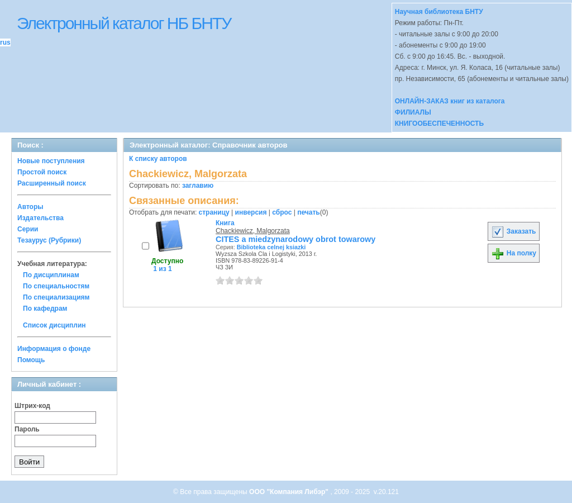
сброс (282, 212)
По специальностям (56, 286)
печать (308, 212)
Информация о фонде (53, 349)
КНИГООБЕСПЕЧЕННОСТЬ (439, 123)
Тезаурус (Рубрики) (49, 240)
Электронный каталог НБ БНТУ (124, 23)
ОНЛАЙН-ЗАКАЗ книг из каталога (450, 101)
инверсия (251, 212)
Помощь (31, 360)
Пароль (27, 429)
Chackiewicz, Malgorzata (253, 231)
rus (5, 42)
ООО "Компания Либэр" (289, 492)
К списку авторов (158, 159)
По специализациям (56, 297)
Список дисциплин (54, 325)
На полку (513, 253)
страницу (214, 212)
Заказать (513, 231)
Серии (27, 229)
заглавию (197, 185)
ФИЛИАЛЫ (413, 112)
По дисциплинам (51, 275)
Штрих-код (32, 406)
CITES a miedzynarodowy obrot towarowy (295, 239)
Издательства (40, 218)
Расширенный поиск (51, 183)
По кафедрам (45, 308)
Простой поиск (41, 172)
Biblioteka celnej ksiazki (271, 247)
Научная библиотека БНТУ (439, 12)
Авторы (30, 207)
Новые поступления (51, 161)
